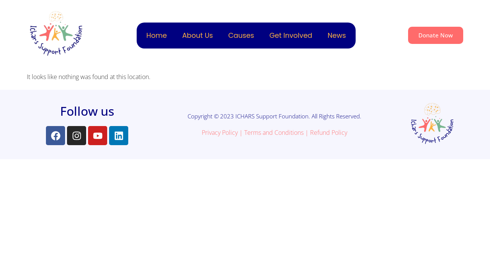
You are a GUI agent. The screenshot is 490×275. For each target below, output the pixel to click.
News (337, 35)
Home (156, 35)
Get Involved (291, 35)
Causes (241, 35)
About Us (197, 35)
